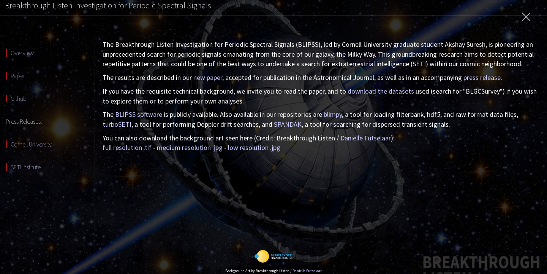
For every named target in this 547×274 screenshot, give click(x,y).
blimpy (333, 114)
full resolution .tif (127, 147)
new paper (207, 77)
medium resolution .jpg (190, 147)
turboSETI (117, 124)
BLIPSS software (138, 114)
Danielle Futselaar (365, 138)
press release (482, 77)
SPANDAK (288, 124)
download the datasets (381, 91)
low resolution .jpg (254, 147)
